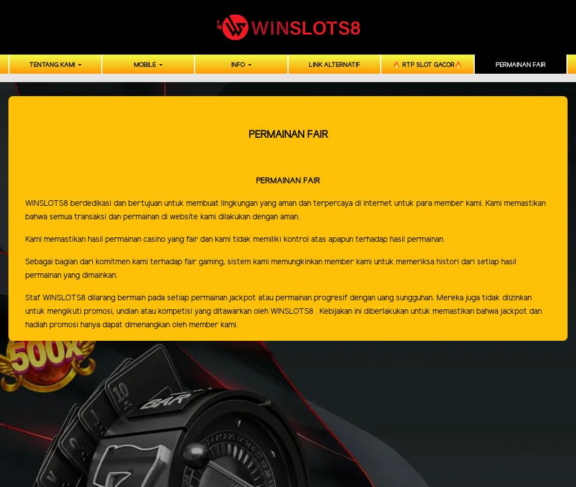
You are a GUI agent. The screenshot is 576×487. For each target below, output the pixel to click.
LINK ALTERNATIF (334, 65)
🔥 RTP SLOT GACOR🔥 (427, 65)
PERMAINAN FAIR (521, 65)
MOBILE (146, 65)
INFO (238, 65)
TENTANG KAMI (52, 65)
